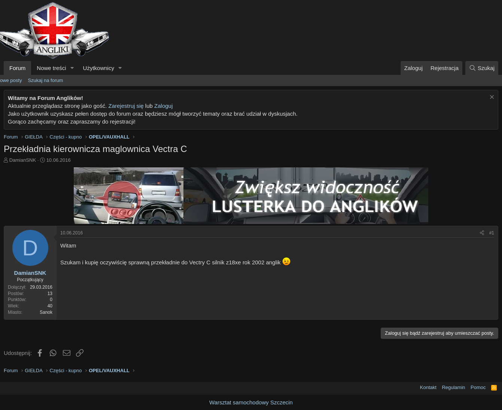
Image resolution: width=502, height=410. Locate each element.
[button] (72, 68)
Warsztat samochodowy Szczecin (251, 402)
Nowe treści (51, 68)
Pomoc (478, 387)
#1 (491, 233)
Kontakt (428, 387)
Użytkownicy (98, 68)
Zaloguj (163, 106)
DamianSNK (22, 160)
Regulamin (453, 387)
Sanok (46, 312)
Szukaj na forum (45, 80)
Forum (17, 68)
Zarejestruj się (125, 106)
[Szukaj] (481, 68)
